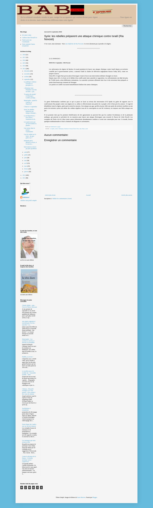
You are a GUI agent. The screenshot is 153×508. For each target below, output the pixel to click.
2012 (24, 175)
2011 (24, 178)
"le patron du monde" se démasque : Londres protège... (30, 96)
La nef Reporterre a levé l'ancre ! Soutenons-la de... (30, 117)
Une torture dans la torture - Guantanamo (29, 129)
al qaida (52, 128)
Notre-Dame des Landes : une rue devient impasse (29, 425)
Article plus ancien (126, 195)
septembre (27, 79)
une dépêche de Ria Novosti (74, 44)
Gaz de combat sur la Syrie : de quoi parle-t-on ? (30, 136)
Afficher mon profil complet (28, 200)
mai (25, 160)
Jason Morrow (81, 497)
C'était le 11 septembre (30, 107)
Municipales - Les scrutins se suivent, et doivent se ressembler (28, 340)
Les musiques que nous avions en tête (29, 441)
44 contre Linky (26, 35)
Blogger (94, 497)
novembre (27, 74)
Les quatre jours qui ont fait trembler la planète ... (30, 123)
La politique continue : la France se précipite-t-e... (30, 83)
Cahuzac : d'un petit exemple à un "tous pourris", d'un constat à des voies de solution (28, 391)
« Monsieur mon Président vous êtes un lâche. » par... (30, 89)
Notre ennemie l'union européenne (28, 45)
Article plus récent (50, 195)
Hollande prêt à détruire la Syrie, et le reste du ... (30, 142)
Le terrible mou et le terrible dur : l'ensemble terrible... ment (29, 372)
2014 (24, 66)
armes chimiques (59, 128)
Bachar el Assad (68, 128)
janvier (26, 171)
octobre (26, 76)
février (26, 169)
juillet (26, 155)
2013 (24, 68)
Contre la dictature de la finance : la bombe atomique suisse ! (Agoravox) (29, 459)
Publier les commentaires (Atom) (62, 198)
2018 (24, 54)
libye (83, 128)
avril (25, 163)
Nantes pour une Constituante (27, 40)
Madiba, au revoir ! (27, 357)
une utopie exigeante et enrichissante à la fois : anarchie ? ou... (28, 323)
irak (80, 128)
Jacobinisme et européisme (26, 409)
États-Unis (76, 128)
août (25, 152)
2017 (24, 57)
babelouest (26, 197)
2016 (24, 60)
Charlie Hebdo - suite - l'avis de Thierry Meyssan (29, 306)
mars (25, 166)
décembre (27, 71)
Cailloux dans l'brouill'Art (29, 37)
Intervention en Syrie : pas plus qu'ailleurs (30, 147)
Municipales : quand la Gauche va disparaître (30, 102)
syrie (86, 128)
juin (25, 157)
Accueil (88, 195)
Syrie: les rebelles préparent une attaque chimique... (30, 111)
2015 (24, 63)
